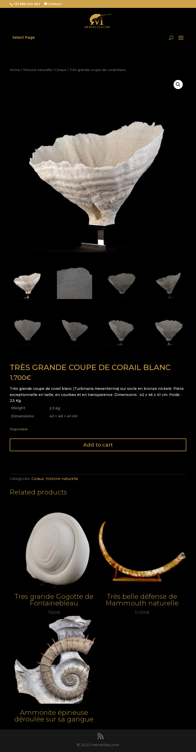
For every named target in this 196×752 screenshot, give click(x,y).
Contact (55, 4)
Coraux (60, 70)
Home (15, 70)
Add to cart (98, 445)
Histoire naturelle (37, 70)
